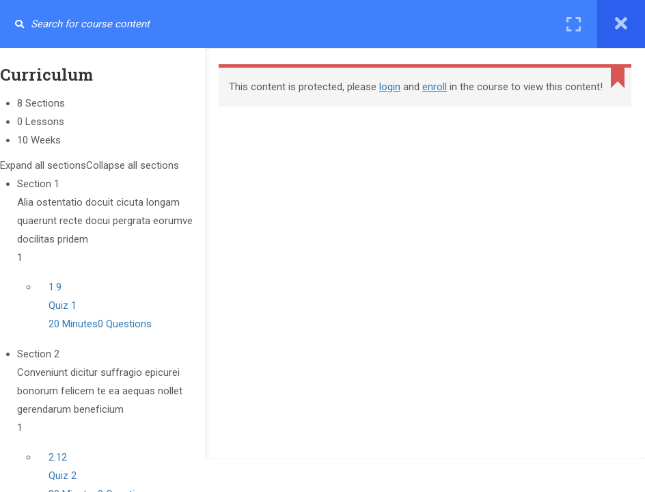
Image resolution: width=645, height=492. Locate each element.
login (389, 87)
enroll (434, 87)
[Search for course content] (19, 24)
